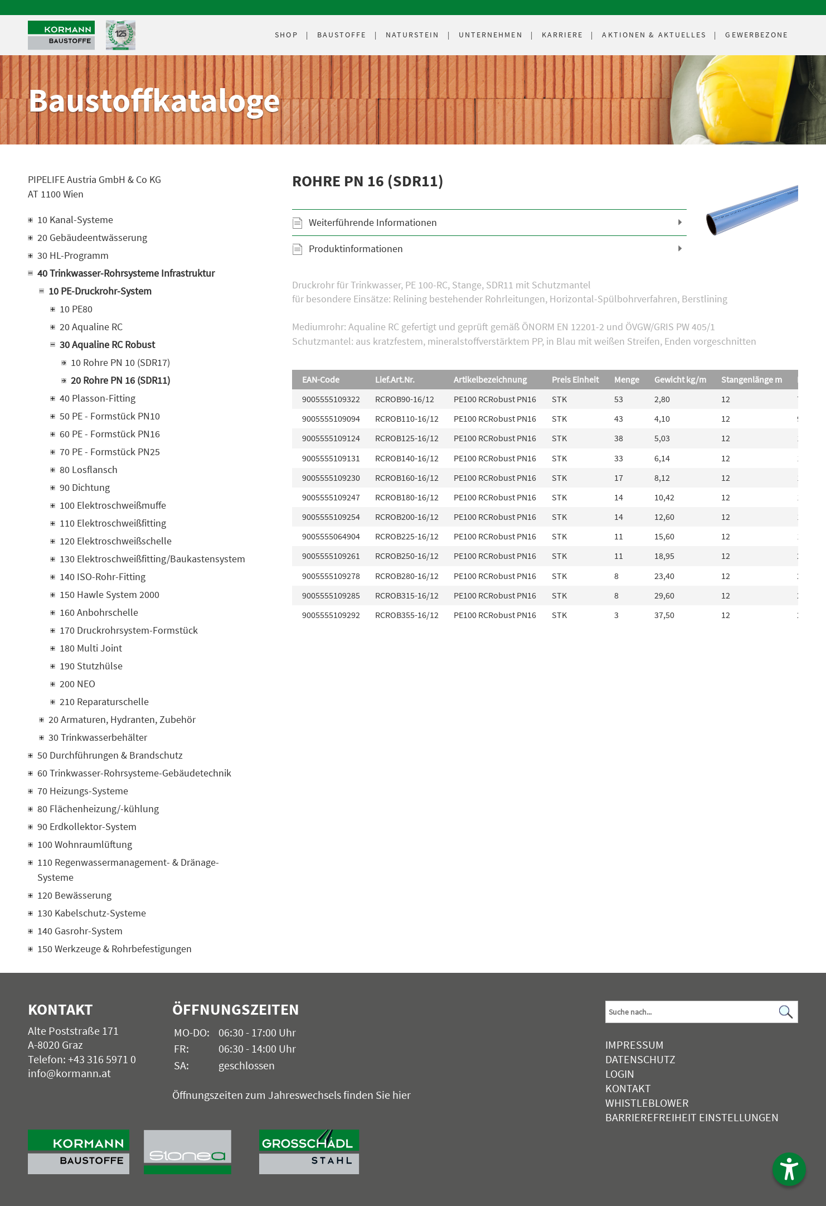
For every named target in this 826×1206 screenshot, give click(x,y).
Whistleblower (647, 1102)
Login (619, 1073)
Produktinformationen (356, 248)
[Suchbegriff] (701, 1012)
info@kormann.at (69, 1073)
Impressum (634, 1044)
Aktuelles (654, 35)
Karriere (563, 35)
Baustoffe (342, 35)
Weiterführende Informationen (373, 222)
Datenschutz (640, 1059)
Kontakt (628, 1088)
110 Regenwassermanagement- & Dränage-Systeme (128, 870)
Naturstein (413, 35)
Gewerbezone (756, 35)
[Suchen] (786, 1012)
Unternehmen (491, 35)
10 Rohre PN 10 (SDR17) (120, 362)
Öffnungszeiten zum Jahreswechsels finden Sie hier (291, 1095)
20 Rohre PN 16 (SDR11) (120, 380)
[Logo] (61, 35)
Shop (286, 35)
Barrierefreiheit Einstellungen (692, 1117)
